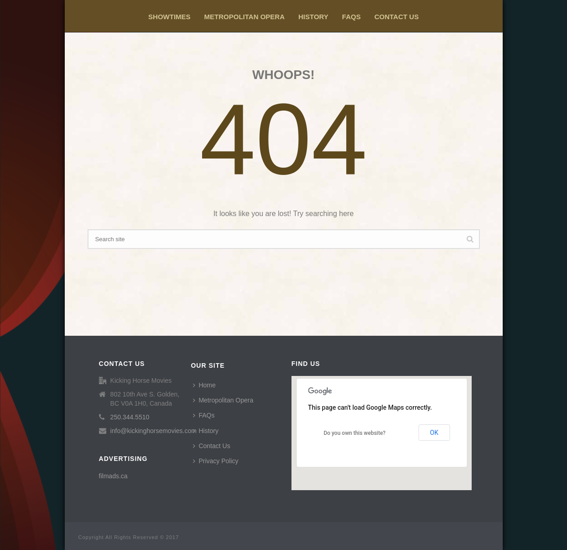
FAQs (351, 17)
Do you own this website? (354, 433)
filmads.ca (113, 476)
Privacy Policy (215, 461)
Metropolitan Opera (244, 17)
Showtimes (169, 17)
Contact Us (397, 17)
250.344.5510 (130, 417)
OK (434, 432)
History (313, 17)
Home (204, 385)
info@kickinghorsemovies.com (153, 430)
